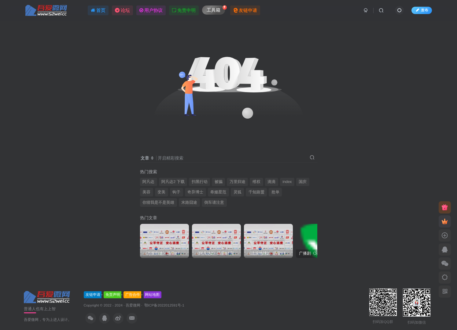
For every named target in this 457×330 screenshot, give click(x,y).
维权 (256, 182)
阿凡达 (148, 182)
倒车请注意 (214, 202)
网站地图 (152, 294)
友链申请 (93, 294)
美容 (146, 192)
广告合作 (132, 294)
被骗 (219, 182)
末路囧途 (189, 202)
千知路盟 (256, 192)
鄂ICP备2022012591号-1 (163, 305)
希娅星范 (218, 192)
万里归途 (237, 182)
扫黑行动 (200, 182)
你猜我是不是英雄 (158, 202)
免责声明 (112, 294)
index (287, 182)
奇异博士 (195, 192)
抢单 (275, 192)
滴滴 (271, 182)
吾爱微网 (133, 305)
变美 (161, 192)
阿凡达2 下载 (173, 182)
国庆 (303, 182)
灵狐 (237, 192)
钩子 (176, 192)
